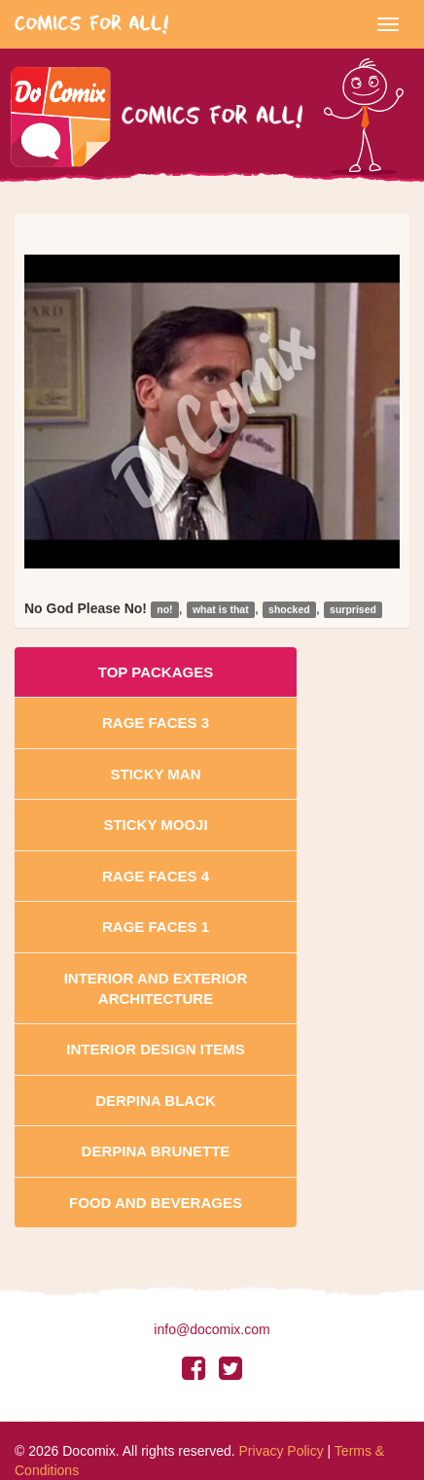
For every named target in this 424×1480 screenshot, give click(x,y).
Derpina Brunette (156, 1151)
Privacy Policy (281, 1451)
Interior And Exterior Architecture (156, 988)
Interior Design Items (155, 1049)
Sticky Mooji (155, 824)
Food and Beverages (155, 1202)
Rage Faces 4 (155, 876)
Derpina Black (155, 1100)
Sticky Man (155, 774)
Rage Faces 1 (155, 926)
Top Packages (155, 672)
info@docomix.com (211, 1329)
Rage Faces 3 (155, 722)
